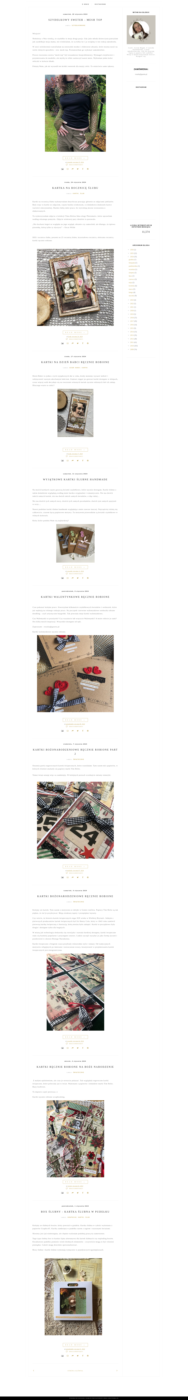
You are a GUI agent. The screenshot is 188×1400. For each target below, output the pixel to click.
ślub (82, 193)
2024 (132, 257)
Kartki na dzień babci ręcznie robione (75, 362)
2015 (132, 328)
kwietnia (132, 286)
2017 (132, 321)
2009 (132, 349)
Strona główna (75, 1371)
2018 (132, 318)
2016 (132, 325)
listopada (132, 263)
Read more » (75, 158)
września (132, 269)
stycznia (132, 296)
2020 (132, 310)
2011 (132, 342)
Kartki (76, 193)
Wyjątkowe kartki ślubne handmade (75, 479)
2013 (132, 335)
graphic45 (72, 1217)
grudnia (131, 259)
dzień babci (75, 367)
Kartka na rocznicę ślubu (75, 188)
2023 (132, 300)
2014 (132, 332)
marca (131, 289)
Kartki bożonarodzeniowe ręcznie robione (75, 896)
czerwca (132, 279)
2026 (132, 250)
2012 (132, 339)
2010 (132, 346)
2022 (132, 304)
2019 (132, 314)
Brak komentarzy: (74, 164)
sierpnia (132, 273)
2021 (132, 307)
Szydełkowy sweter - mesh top (75, 20)
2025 (132, 253)
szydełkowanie (78, 25)
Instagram (100, 4)
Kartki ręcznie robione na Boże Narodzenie (75, 1067)
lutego (131, 292)
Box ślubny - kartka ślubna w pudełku (75, 1211)
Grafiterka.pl (113, 1398)
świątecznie (78, 759)
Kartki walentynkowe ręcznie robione (75, 597)
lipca (130, 276)
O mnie (85, 4)
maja (130, 282)
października (133, 266)
